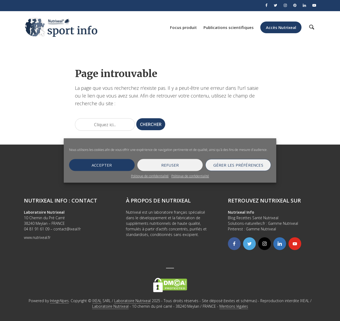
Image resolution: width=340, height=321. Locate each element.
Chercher (151, 124)
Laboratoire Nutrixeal (132, 300)
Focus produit (183, 27)
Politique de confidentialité (150, 176)
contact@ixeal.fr (67, 228)
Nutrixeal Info (241, 212)
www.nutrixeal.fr (37, 237)
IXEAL (96, 300)
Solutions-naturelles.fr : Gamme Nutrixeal (263, 223)
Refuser (170, 165)
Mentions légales (233, 306)
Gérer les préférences (238, 165)
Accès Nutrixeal (281, 27)
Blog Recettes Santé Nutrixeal (253, 217)
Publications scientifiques (228, 27)
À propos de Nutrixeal (158, 200)
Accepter (102, 165)
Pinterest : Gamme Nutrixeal (252, 228)
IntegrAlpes (59, 300)
